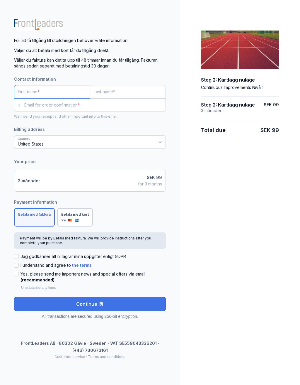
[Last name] (128, 91)
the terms (82, 265)
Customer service (69, 356)
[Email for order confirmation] (95, 105)
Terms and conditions (106, 356)
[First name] (52, 91)
